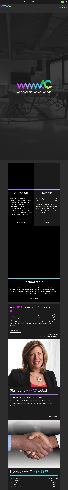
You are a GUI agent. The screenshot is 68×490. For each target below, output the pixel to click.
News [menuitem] (41, 1)
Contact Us (15, 267)
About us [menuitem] (10, 11)
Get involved (16, 234)
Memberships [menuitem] (26, 11)
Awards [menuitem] (18, 11)
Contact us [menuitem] (32, 1)
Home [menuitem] (3, 11)
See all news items (38, 473)
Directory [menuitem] (36, 11)
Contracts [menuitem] (51, 11)
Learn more (34, 234)
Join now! (51, 234)
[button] (24, 1)
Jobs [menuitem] (43, 11)
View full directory (51, 428)
